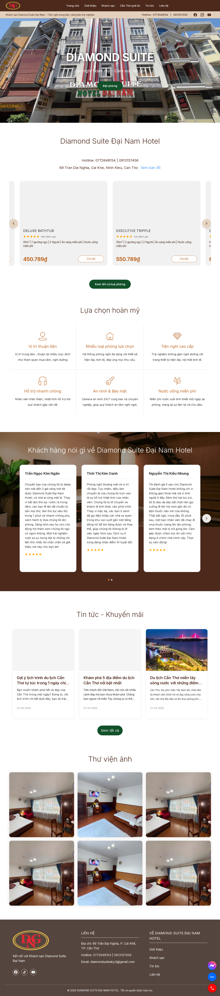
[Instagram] (202, 14)
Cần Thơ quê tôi (130, 5)
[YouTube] (209, 14)
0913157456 (128, 160)
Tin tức (149, 5)
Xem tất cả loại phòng (110, 284)
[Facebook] (195, 14)
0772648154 (160, 14)
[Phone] (212, 988)
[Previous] (13, 223)
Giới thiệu (90, 5)
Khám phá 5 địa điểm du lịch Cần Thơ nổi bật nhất (108, 680)
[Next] (206, 223)
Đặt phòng (110, 86)
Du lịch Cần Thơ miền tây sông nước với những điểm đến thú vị (174, 680)
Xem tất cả (110, 730)
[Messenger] (212, 965)
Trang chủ (72, 5)
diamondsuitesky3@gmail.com (112, 962)
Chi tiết (41, 258)
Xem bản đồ (151, 168)
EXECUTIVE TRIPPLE (84, 231)
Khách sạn (108, 5)
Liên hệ (163, 5)
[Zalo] (212, 976)
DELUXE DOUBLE (174, 231)
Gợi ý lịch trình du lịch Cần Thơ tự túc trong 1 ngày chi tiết (41, 680)
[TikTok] (24, 972)
